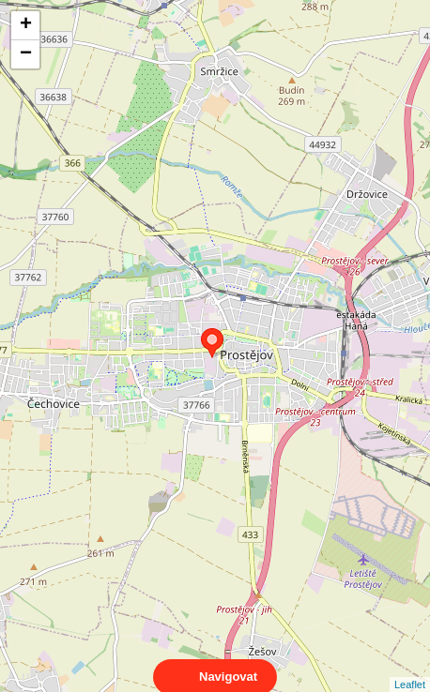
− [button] (26, 54)
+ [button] (26, 25)
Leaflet (409, 667)
